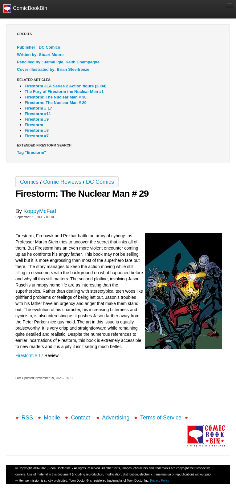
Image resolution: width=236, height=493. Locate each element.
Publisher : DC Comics (38, 47)
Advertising (115, 418)
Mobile (52, 418)
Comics (29, 182)
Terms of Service (160, 418)
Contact (81, 418)
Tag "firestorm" (31, 152)
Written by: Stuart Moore (40, 54)
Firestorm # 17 (29, 355)
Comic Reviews (62, 182)
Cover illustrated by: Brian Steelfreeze (53, 69)
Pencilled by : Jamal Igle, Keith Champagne (58, 62)
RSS (27, 418)
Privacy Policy (159, 480)
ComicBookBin (25, 8)
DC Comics (100, 182)
